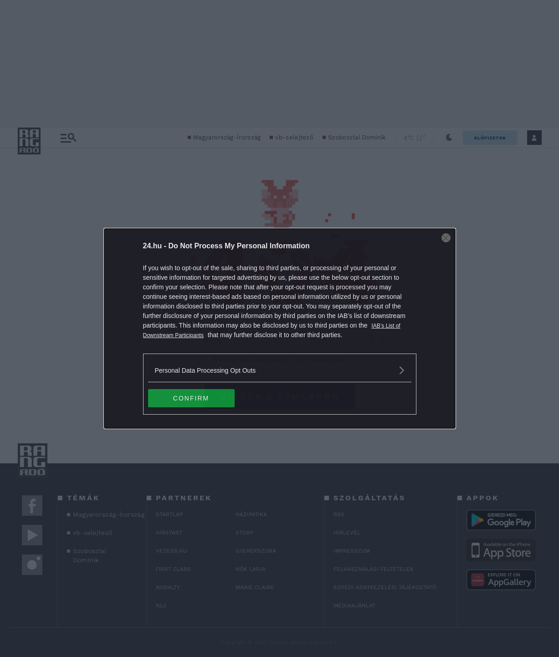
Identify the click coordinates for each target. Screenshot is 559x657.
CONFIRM (191, 397)
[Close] (446, 237)
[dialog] (279, 328)
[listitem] (280, 370)
